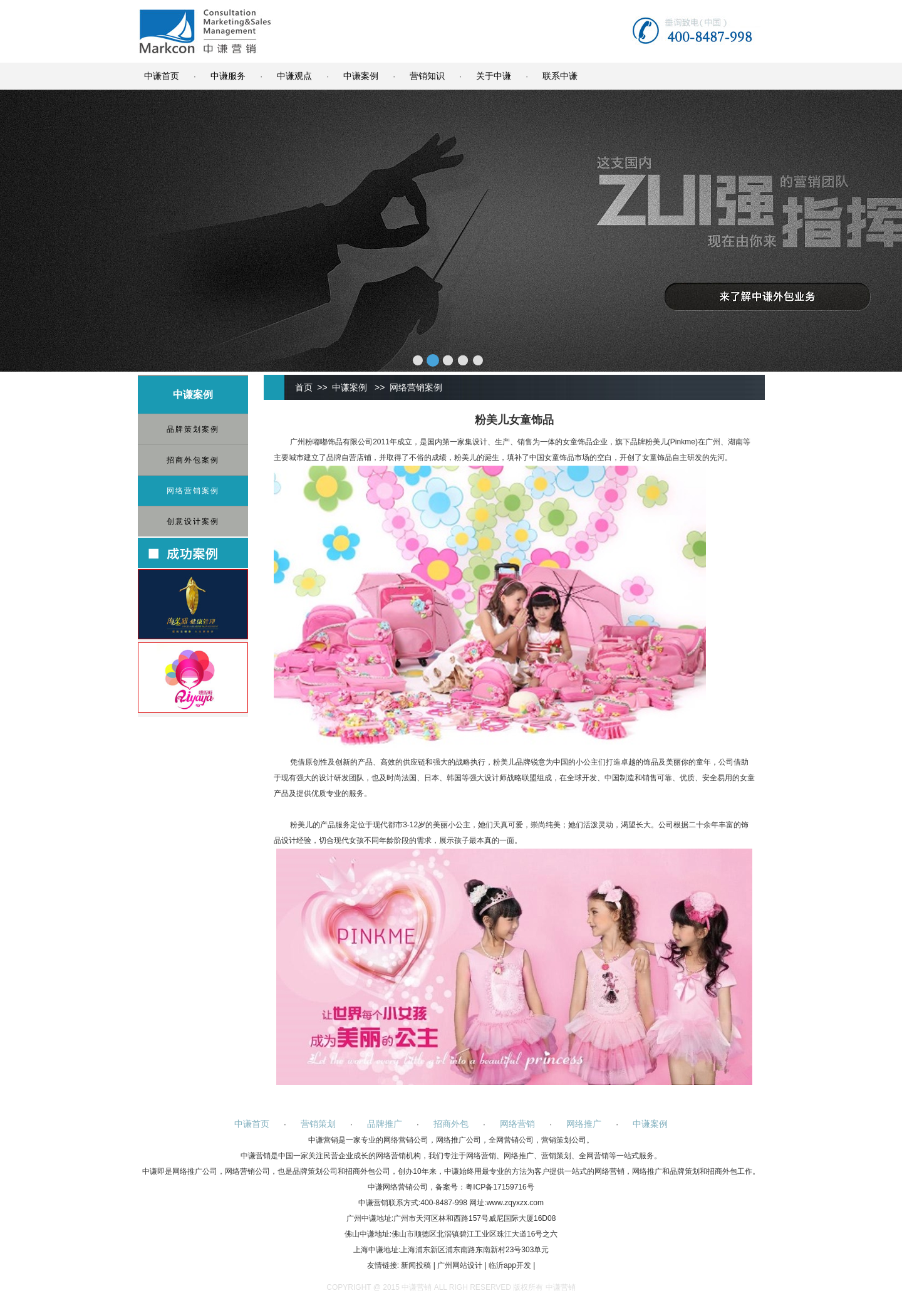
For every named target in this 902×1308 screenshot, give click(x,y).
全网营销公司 (511, 1140)
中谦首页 (161, 76)
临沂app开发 (510, 1265)
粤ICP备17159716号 (499, 1187)
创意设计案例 (193, 521)
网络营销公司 (405, 1140)
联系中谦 (560, 76)
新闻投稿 (416, 1265)
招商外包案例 (193, 460)
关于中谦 (493, 76)
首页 (304, 387)
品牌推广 (384, 1124)
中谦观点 (294, 76)
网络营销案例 (193, 490)
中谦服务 (228, 76)
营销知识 (427, 76)
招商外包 (451, 1124)
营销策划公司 (563, 1140)
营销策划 (318, 1124)
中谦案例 (360, 76)
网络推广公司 (458, 1140)
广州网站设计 (459, 1265)
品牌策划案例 (193, 429)
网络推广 (583, 1124)
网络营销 (517, 1124)
